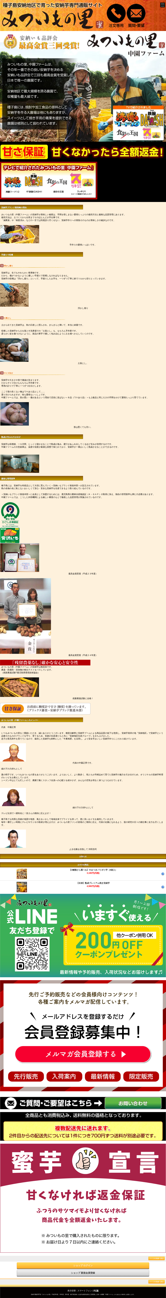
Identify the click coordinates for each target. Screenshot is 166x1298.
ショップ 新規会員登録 (83, 1273)
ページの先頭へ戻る (157, 1258)
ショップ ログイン (83, 1265)
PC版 (96, 1291)
